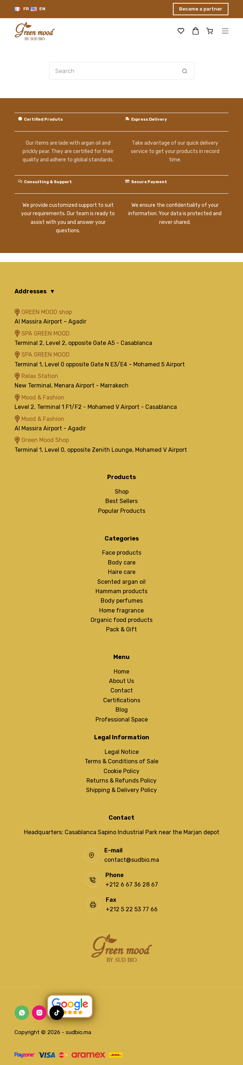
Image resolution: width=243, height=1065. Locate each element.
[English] (38, 9)
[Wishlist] (181, 31)
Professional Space (122, 719)
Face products (121, 552)
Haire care (121, 571)
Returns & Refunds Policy (121, 780)
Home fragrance (121, 610)
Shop (122, 491)
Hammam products (121, 591)
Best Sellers (121, 501)
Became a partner (200, 9)
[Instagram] (39, 1012)
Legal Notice (122, 751)
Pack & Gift (121, 629)
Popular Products (121, 510)
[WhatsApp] (22, 1012)
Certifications (121, 700)
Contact (121, 690)
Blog (122, 709)
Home (121, 671)
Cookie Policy (121, 771)
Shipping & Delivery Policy (121, 790)
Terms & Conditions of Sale (121, 761)
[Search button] (185, 71)
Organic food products (121, 619)
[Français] (22, 9)
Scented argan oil (121, 581)
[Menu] (225, 31)
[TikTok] (56, 1012)
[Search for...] (112, 71)
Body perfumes (122, 600)
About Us (121, 681)
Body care (121, 562)
